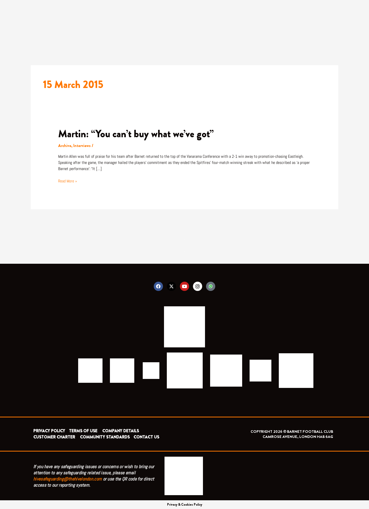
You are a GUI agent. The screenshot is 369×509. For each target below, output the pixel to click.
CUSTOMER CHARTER (54, 437)
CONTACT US (146, 437)
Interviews (82, 146)
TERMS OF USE (83, 431)
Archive (64, 146)
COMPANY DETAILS (120, 431)
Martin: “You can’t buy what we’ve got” (136, 133)
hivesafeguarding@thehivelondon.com (67, 479)
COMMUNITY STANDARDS (105, 437)
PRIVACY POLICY (49, 431)
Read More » (67, 181)
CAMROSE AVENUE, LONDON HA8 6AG (298, 436)
